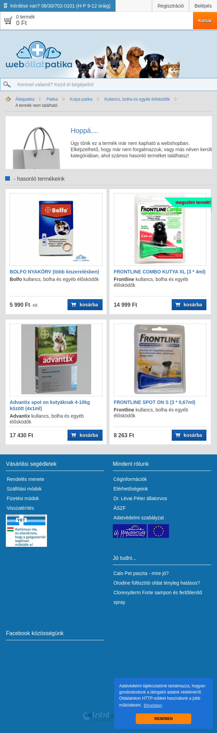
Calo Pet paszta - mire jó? (141, 573)
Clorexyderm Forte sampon (142, 592)
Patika (52, 99)
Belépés (203, 6)
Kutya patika (81, 99)
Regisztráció (170, 6)
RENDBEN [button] (163, 719)
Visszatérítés (20, 508)
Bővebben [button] (153, 705)
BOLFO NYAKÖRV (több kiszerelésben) (54, 271)
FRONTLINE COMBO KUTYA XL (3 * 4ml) (160, 271)
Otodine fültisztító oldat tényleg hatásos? (156, 583)
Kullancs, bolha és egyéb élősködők (137, 99)
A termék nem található (36, 105)
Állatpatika (24, 99)
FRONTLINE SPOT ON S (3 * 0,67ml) (154, 402)
